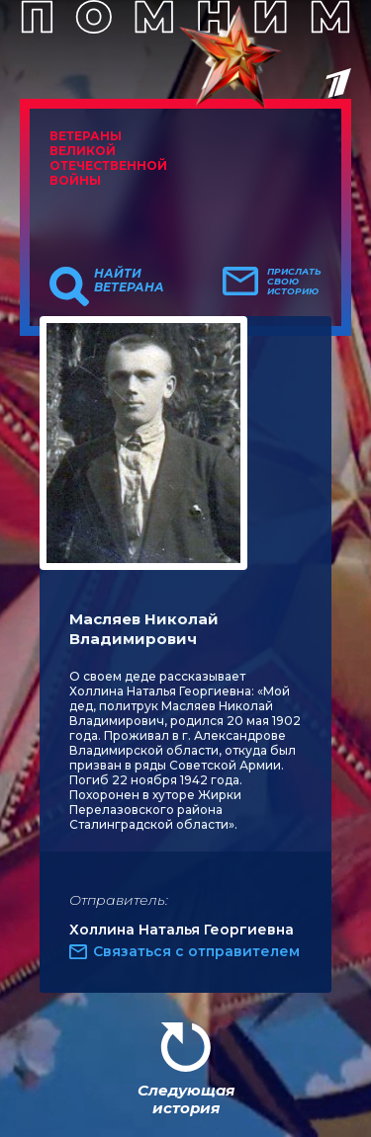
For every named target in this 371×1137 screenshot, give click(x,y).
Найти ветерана (129, 280)
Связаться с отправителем (196, 951)
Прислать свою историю (294, 281)
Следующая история (186, 1099)
